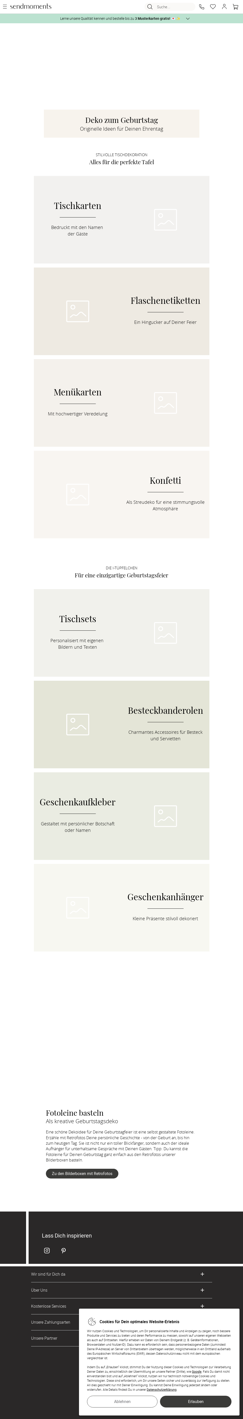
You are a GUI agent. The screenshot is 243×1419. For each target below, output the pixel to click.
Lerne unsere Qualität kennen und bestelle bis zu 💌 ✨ (120, 18)
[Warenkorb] (235, 6)
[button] (201, 6)
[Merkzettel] (212, 6)
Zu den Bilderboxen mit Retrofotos (82, 1173)
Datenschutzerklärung (162, 1389)
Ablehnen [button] (122, 1401)
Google (196, 1371)
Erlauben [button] (196, 1401)
